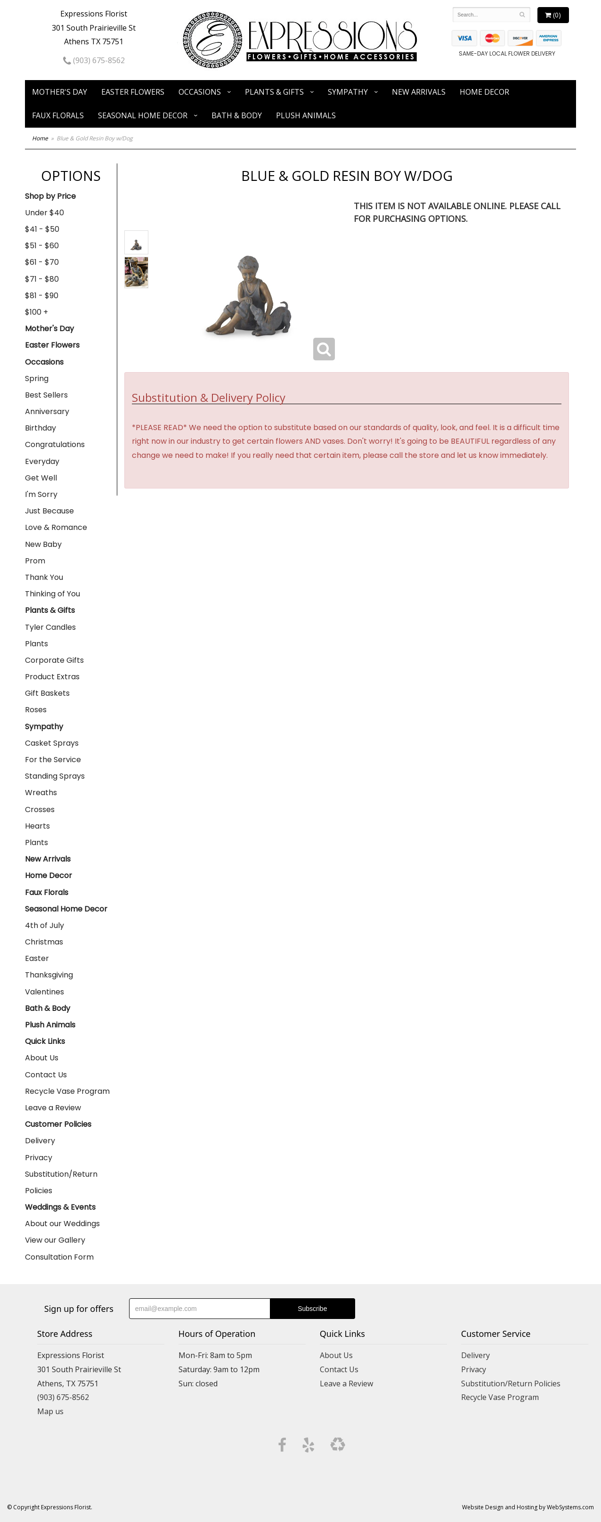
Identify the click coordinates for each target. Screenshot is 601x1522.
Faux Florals (58, 115)
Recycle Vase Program (67, 1091)
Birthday (40, 428)
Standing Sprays (55, 776)
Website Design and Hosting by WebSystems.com (528, 1507)
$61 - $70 (42, 262)
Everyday (42, 461)
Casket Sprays (52, 743)
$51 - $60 (42, 245)
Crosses (40, 809)
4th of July (44, 925)
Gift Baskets (47, 693)
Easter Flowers (132, 92)
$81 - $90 (41, 295)
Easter (37, 958)
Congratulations (55, 444)
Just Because (49, 510)
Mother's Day (59, 92)
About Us (41, 1057)
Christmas (44, 941)
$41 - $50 (42, 229)
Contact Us (46, 1074)
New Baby (43, 544)
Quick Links (45, 1041)
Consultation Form (59, 1257)
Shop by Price (50, 196)
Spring (37, 378)
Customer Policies (58, 1124)
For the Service (53, 759)
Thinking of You (52, 593)
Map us (50, 1411)
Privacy (38, 1157)
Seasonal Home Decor (142, 115)
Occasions (200, 92)
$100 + (36, 312)
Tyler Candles (50, 627)
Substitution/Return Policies (61, 1182)
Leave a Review (53, 1107)
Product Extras (52, 676)
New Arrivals (419, 92)
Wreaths (41, 792)
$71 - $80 (42, 279)
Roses (36, 709)
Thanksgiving (49, 974)
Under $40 (44, 212)
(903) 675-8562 (94, 60)
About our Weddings (62, 1223)
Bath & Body (236, 115)
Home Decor (484, 92)
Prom (35, 560)
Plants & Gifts (274, 92)
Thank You (44, 577)
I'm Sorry (41, 494)
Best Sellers (46, 395)
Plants (36, 643)
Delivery (40, 1140)
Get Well (41, 477)
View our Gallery (55, 1240)
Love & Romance (56, 527)
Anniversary (47, 411)
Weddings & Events (60, 1207)
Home (40, 138)
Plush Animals (306, 115)
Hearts (37, 826)
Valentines (44, 991)
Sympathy (348, 92)
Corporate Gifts (54, 660)
